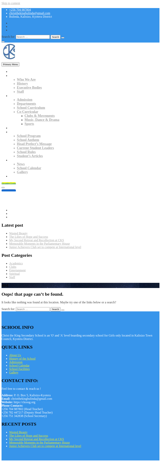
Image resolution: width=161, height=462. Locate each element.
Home (13, 71)
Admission (24, 100)
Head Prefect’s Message (34, 144)
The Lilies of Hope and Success (28, 236)
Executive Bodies (29, 87)
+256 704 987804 (20, 9)
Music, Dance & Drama (42, 120)
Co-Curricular (27, 112)
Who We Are (26, 79)
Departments (26, 104)
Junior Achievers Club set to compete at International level (45, 247)
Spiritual (14, 273)
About (13, 75)
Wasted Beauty (18, 233)
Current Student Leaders (35, 148)
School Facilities (19, 369)
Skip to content (11, 3)
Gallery (22, 172)
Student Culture (21, 132)
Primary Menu (10, 64)
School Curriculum (31, 108)
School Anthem (28, 140)
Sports (29, 124)
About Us (15, 355)
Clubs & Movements (40, 116)
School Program (29, 136)
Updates (15, 160)
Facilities (15, 128)
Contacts (15, 176)
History (22, 83)
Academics (17, 96)
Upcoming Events (9, 183)
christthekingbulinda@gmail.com (29, 13)
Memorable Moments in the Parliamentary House (39, 243)
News (21, 164)
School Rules (26, 152)
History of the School (22, 358)
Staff (20, 92)
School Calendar (29, 168)
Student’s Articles (30, 156)
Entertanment (17, 270)
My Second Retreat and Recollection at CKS (36, 240)
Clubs (12, 266)
